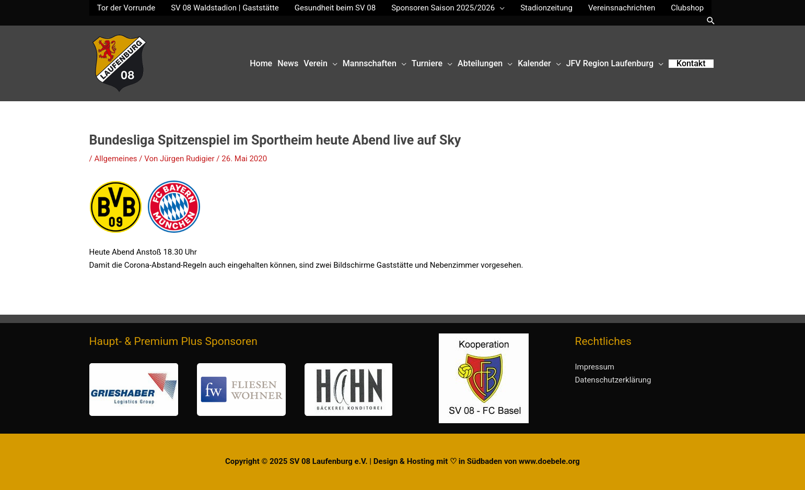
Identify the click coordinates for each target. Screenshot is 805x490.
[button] (711, 21)
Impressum (594, 367)
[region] (240, 390)
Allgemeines (115, 158)
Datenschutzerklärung (613, 380)
